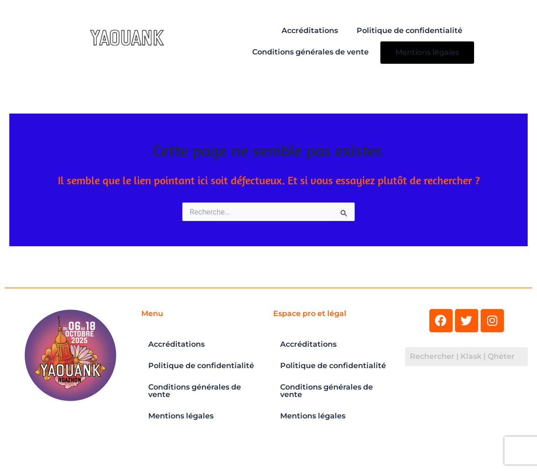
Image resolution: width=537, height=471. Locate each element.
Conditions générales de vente (310, 51)
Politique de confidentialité (409, 30)
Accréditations (310, 30)
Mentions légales (427, 52)
